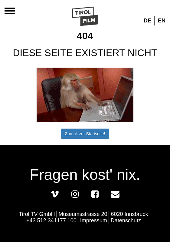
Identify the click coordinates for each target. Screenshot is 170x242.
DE (147, 21)
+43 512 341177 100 (51, 220)
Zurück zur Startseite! (85, 133)
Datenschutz (126, 220)
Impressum (93, 220)
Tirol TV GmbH (37, 214)
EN (161, 21)
